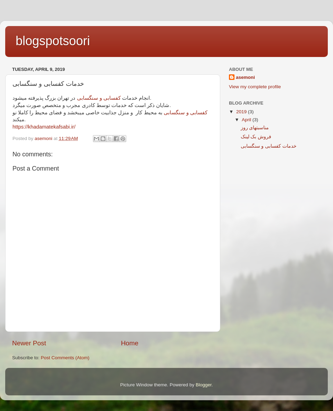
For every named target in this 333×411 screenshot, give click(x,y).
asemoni (245, 77)
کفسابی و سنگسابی (99, 98)
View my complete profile (255, 86)
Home (129, 343)
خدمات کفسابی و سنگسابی (269, 146)
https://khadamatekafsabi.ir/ (44, 127)
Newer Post (29, 343)
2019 (242, 111)
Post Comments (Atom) (65, 357)
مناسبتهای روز (255, 127)
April (247, 119)
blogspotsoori (53, 41)
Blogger (204, 384)
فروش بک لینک (256, 136)
